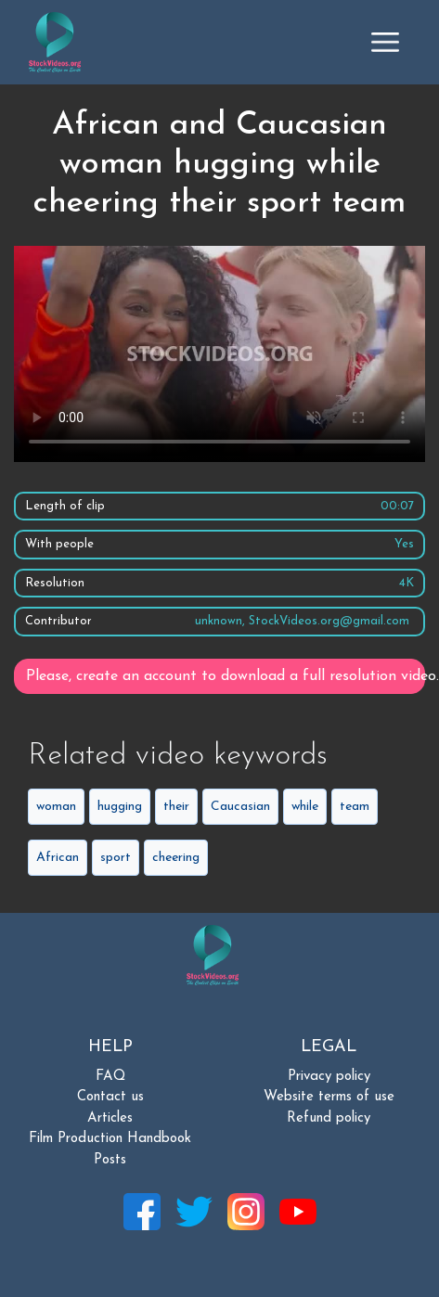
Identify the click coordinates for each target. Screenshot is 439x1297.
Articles (110, 1118)
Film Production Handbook (110, 1139)
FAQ (110, 1077)
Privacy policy (329, 1077)
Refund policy (328, 1118)
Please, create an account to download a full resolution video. (225, 676)
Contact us (110, 1097)
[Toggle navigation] (385, 41)
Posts (110, 1160)
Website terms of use (329, 1097)
